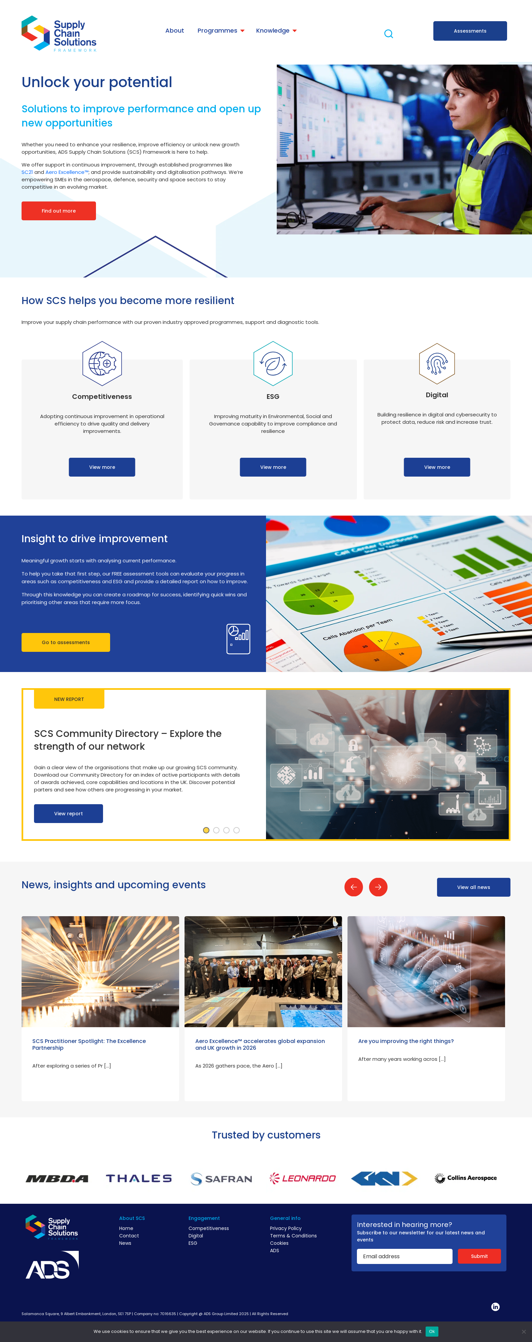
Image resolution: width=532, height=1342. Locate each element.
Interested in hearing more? (404, 1224)
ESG (193, 1243)
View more (102, 467)
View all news (473, 887)
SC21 (27, 172)
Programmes (217, 30)
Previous (353, 887)
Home (126, 1228)
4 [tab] (236, 830)
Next (378, 887)
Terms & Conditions (293, 1235)
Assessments (470, 31)
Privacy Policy (286, 1228)
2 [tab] (216, 830)
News (125, 1243)
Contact (129, 1235)
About (174, 30)
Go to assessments (66, 642)
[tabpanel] (266, 764)
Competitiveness (209, 1228)
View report (68, 813)
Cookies (279, 1243)
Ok (432, 1331)
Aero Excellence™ (67, 172)
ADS (274, 1250)
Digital (196, 1235)
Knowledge (273, 30)
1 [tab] (206, 830)
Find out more (59, 211)
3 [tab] (226, 830)
